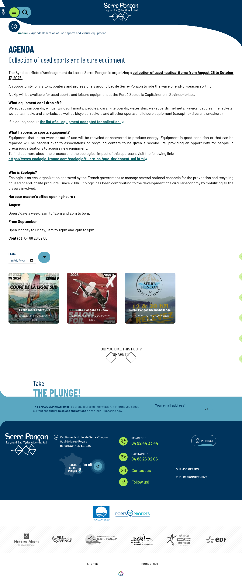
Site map (93, 563)
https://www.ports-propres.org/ (133, 513)
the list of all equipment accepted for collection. (80, 121)
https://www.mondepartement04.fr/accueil (62, 539)
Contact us (141, 470)
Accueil (23, 33)
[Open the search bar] (22, 12)
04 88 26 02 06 (144, 458)
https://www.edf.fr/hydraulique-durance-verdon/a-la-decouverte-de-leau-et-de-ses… (216, 539)
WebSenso (121, 574)
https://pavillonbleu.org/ (101, 513)
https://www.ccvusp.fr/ (142, 539)
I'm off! (88, 464)
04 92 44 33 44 (144, 443)
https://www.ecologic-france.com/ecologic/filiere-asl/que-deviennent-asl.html (77, 158)
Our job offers (187, 469)
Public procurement (191, 477)
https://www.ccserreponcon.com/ (101, 539)
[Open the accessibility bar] (14, 26)
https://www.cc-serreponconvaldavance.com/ (179, 539)
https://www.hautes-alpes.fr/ (26, 539)
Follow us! (140, 481)
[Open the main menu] (10, 12)
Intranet (207, 440)
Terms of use (149, 563)
